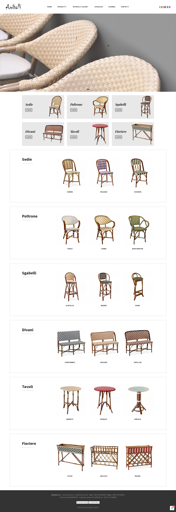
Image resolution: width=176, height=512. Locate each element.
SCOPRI (28, 110)
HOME (49, 7)
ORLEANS (103, 192)
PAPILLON (137, 362)
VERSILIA (137, 419)
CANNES (70, 192)
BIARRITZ (69, 419)
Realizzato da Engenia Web (88, 507)
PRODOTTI (61, 7)
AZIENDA (112, 7)
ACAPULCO (70, 305)
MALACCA (103, 476)
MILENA (137, 476)
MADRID (104, 305)
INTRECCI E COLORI (80, 7)
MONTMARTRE (137, 249)
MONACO (103, 419)
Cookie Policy (95, 502)
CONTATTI (125, 7)
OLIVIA (69, 476)
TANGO (70, 249)
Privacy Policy (83, 502)
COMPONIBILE (70, 362)
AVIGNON (137, 192)
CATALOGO (99, 7)
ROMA (137, 305)
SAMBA (103, 249)
